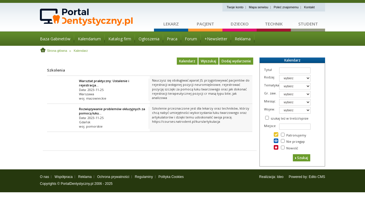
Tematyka (271, 85)
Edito (313, 177)
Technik (274, 24)
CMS (321, 177)
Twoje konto (235, 7)
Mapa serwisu (258, 7)
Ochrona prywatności (113, 177)
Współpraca (63, 177)
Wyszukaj (208, 61)
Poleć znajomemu (286, 7)
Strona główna (57, 50)
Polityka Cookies (171, 177)
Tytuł (268, 70)
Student (308, 24)
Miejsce (270, 126)
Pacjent (205, 24)
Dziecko (240, 24)
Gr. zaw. (270, 93)
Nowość (292, 148)
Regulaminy (144, 177)
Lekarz (171, 24)
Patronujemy (296, 135)
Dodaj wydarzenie (236, 61)
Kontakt (309, 7)
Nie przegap (295, 141)
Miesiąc (269, 101)
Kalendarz (81, 50)
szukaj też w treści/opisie (290, 118)
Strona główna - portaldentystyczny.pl (97, 17)
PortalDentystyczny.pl (77, 184)
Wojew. (269, 109)
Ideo (280, 177)
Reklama (85, 177)
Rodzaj (269, 77)
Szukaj (301, 157)
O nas (44, 177)
